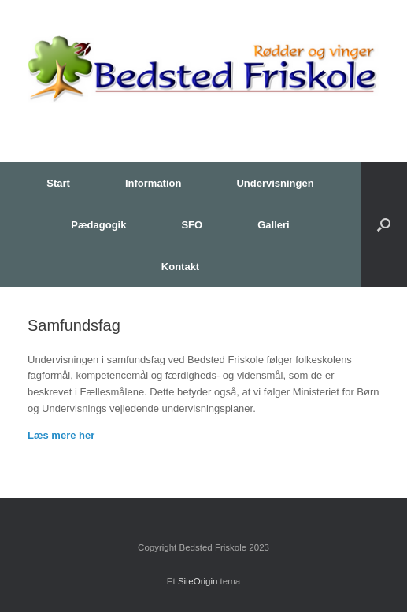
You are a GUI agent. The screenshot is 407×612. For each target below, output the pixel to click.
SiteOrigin (198, 581)
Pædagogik (98, 225)
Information (153, 183)
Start (58, 183)
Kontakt (180, 267)
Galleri (273, 225)
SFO (191, 225)
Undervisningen (274, 183)
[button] (384, 224)
